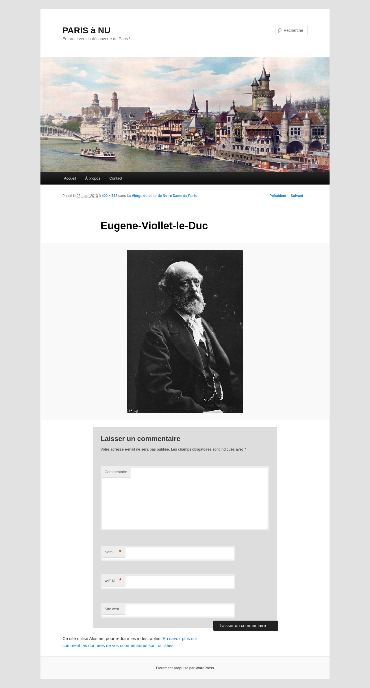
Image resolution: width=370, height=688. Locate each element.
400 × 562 (109, 196)
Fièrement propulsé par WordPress (185, 668)
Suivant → (299, 196)
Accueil (70, 178)
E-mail (113, 580)
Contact (115, 178)
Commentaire (116, 472)
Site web (112, 609)
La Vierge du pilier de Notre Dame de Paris (162, 196)
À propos (92, 178)
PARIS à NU (86, 30)
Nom (113, 552)
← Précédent (275, 196)
